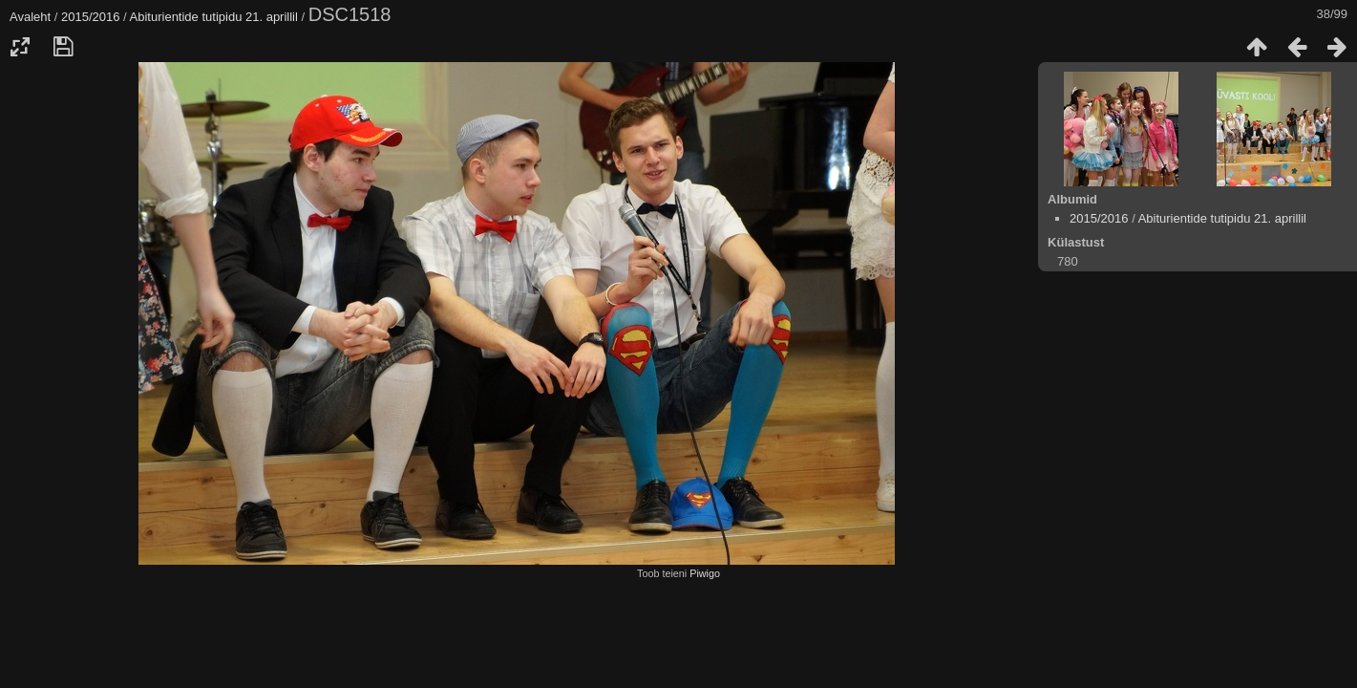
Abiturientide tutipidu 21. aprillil (214, 17)
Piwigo (704, 573)
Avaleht (30, 17)
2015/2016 (90, 17)
